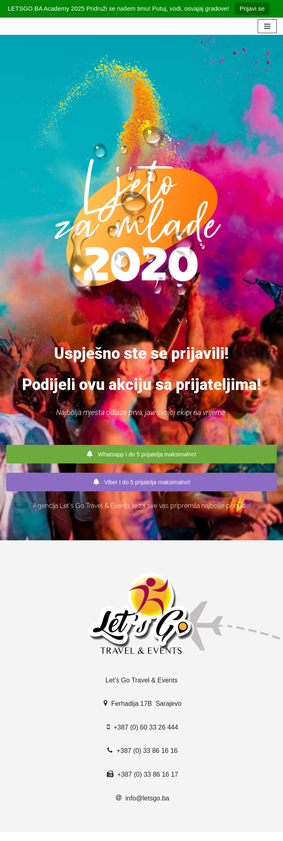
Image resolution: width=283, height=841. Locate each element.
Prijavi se (252, 8)
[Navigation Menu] (267, 26)
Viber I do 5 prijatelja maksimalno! (141, 482)
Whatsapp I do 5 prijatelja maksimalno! (141, 454)
